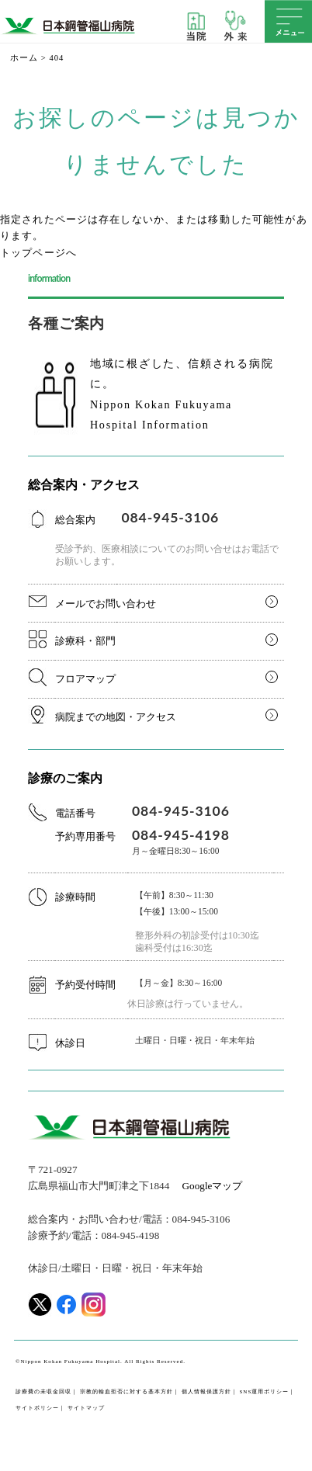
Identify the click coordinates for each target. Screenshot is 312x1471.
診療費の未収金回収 (43, 1392)
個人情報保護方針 (206, 1392)
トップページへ (38, 252)
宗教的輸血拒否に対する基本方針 (126, 1392)
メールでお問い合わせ (105, 603)
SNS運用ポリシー (264, 1392)
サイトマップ (86, 1408)
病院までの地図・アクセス (115, 717)
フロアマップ (85, 679)
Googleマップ (212, 1186)
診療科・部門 (85, 641)
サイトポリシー (37, 1408)
